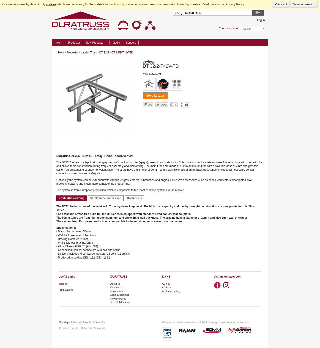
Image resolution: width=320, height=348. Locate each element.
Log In (261, 20)
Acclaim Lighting (171, 291)
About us (115, 283)
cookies (51, 4)
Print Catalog (66, 289)
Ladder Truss (89, 52)
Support (63, 283)
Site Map (63, 322)
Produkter (72, 52)
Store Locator (155, 95)
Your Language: (228, 28)
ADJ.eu (166, 283)
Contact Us (116, 287)
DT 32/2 (104, 52)
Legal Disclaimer (119, 294)
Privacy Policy (118, 298)
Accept (282, 4)
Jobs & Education (120, 302)
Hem (59, 42)
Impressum (116, 291)
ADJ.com (167, 287)
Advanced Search (81, 322)
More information (304, 4)
